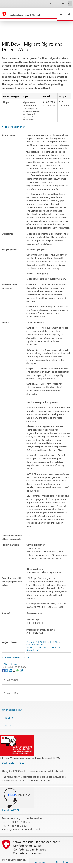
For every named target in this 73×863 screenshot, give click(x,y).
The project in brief (14, 123)
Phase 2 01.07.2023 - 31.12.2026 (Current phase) (43, 639)
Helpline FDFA (11, 806)
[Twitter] (7, 666)
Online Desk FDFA (12, 706)
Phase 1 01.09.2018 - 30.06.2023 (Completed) (43, 645)
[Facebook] (3, 666)
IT (56, 3)
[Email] (21, 666)
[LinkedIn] (11, 666)
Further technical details (17, 654)
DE (50, 3)
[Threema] (14, 666)
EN (69, 3)
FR (63, 3)
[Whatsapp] (18, 666)
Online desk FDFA (13, 759)
